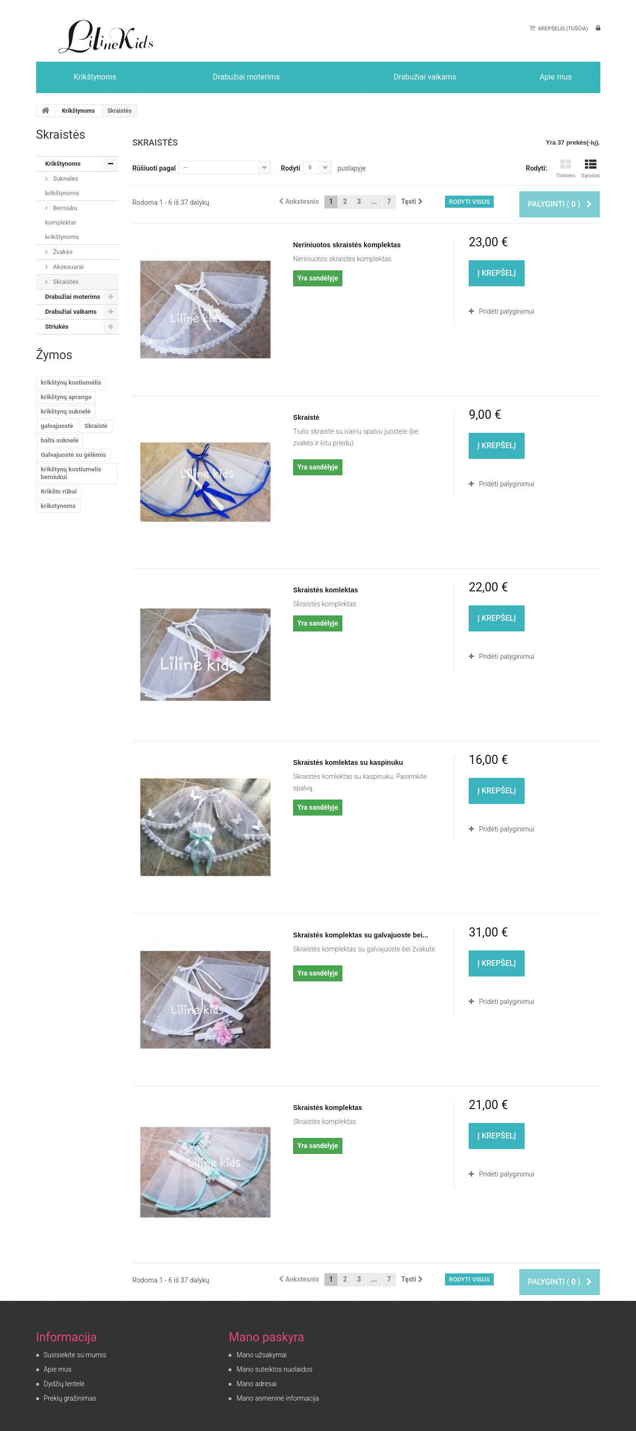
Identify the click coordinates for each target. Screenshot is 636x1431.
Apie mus (58, 1369)
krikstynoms (58, 505)
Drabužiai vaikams (71, 311)
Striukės (56, 326)
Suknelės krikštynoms (62, 186)
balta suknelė (60, 440)
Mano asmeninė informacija (277, 1398)
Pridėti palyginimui (506, 311)
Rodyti (290, 168)
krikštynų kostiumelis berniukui (71, 473)
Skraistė (96, 425)
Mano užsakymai (261, 1355)
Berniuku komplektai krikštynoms (62, 222)
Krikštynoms (78, 110)
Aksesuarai (68, 266)
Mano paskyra (266, 1337)
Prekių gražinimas (70, 1398)
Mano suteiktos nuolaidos (274, 1369)
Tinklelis (565, 169)
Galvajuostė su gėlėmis (74, 454)
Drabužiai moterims (72, 296)
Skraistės (65, 281)
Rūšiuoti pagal (154, 168)
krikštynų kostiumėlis (71, 382)
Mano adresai (256, 1384)
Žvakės (62, 251)
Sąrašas (590, 169)
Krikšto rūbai (59, 491)
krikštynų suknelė (66, 411)
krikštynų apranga (66, 397)
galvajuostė (57, 425)
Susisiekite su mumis (75, 1355)
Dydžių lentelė (64, 1384)
